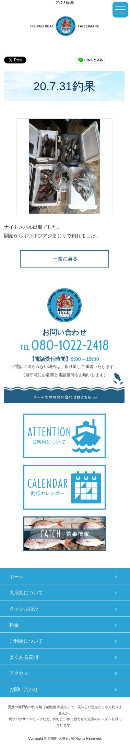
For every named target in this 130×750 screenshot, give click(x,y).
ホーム (16, 576)
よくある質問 (23, 657)
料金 (14, 625)
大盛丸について (26, 592)
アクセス (18, 673)
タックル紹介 (23, 608)
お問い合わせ (23, 689)
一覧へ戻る (64, 258)
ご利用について (26, 641)
